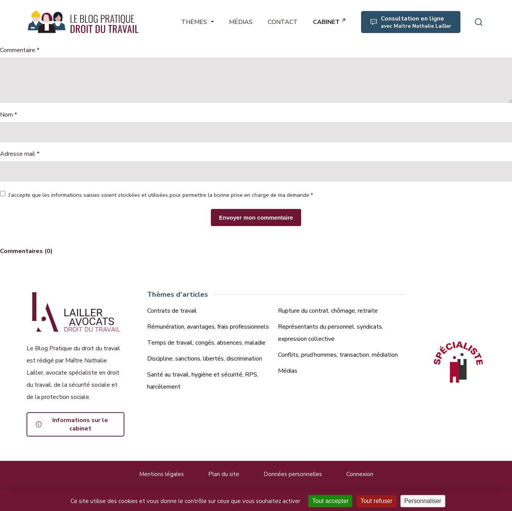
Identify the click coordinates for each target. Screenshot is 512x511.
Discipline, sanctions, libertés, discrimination (204, 358)
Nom (8, 115)
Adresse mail (19, 154)
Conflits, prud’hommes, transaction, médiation (338, 355)
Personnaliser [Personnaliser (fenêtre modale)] (422, 501)
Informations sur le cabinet (80, 424)
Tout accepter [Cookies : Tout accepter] (330, 501)
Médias (287, 371)
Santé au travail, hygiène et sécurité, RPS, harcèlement (202, 380)
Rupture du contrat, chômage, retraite (328, 311)
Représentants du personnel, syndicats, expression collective (330, 333)
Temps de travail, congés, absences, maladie (206, 343)
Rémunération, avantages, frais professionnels (208, 327)
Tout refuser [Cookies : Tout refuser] (376, 501)
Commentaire (19, 50)
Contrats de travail (172, 311)
